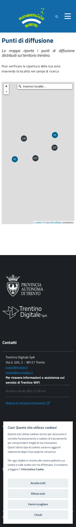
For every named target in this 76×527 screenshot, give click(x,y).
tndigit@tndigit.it (17, 367)
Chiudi (38, 515)
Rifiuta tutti (38, 494)
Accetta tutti (38, 483)
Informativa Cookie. (32, 469)
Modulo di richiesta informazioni (28, 403)
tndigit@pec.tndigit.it (19, 372)
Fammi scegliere (38, 504)
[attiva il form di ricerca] (57, 16)
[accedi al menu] (67, 16)
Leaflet (38, 222)
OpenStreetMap (53, 222)
